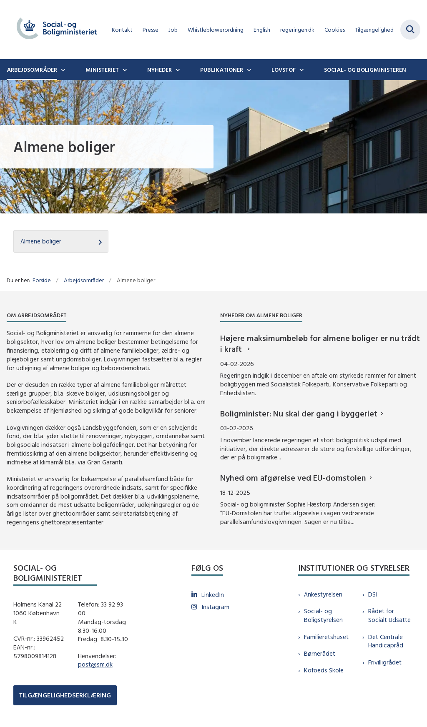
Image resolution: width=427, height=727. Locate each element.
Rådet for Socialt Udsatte (389, 615)
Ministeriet (102, 69)
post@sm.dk (95, 664)
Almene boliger (40, 241)
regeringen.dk (297, 30)
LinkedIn (212, 595)
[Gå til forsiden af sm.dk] (53, 29)
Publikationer (221, 69)
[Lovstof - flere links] (300, 69)
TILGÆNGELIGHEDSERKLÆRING (65, 695)
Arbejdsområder (32, 69)
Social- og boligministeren (365, 69)
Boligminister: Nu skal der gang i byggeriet (298, 413)
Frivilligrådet (385, 662)
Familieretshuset (326, 637)
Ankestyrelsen (323, 594)
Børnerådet (319, 653)
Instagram (215, 607)
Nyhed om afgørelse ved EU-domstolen (293, 477)
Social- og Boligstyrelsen (323, 615)
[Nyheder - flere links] (176, 69)
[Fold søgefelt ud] (410, 30)
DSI (372, 594)
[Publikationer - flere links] (248, 69)
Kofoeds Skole (324, 670)
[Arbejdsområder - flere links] (62, 69)
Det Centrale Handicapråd (385, 641)
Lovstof (283, 69)
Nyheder (159, 69)
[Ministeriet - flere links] (124, 69)
